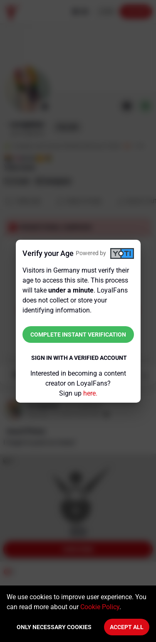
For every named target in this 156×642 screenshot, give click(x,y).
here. (90, 393)
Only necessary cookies (54, 627)
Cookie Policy (99, 607)
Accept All (127, 627)
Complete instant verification (78, 334)
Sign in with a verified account (79, 357)
